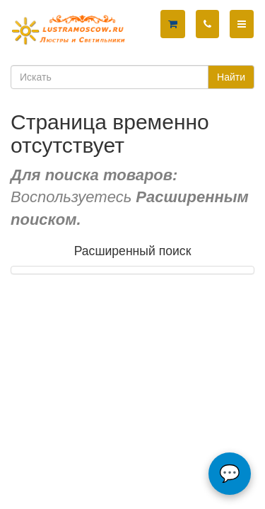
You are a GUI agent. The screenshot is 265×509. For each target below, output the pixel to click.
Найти (231, 77)
